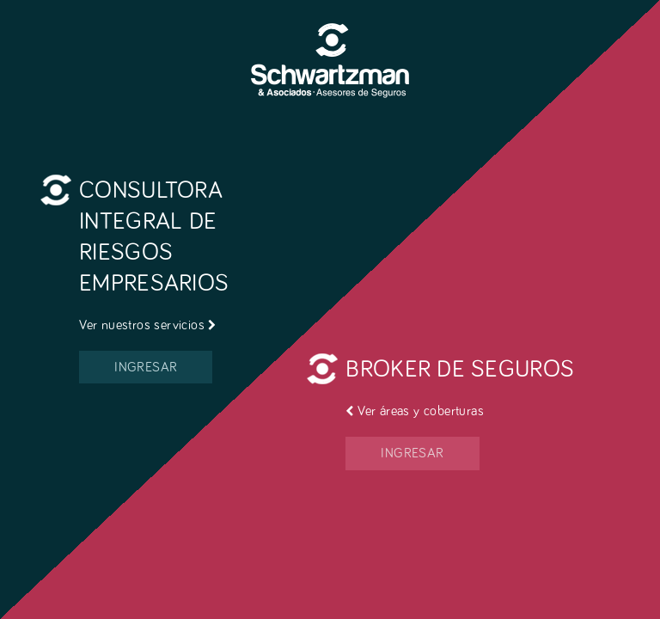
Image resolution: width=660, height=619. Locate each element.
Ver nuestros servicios (148, 325)
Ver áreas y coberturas (414, 411)
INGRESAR (145, 367)
